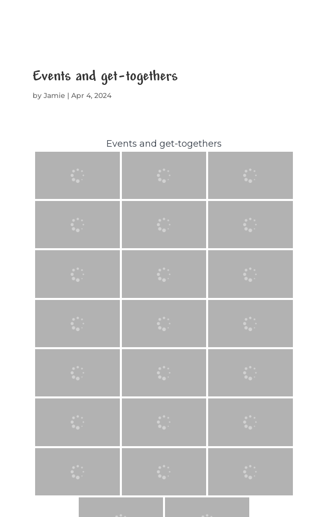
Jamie (54, 95)
